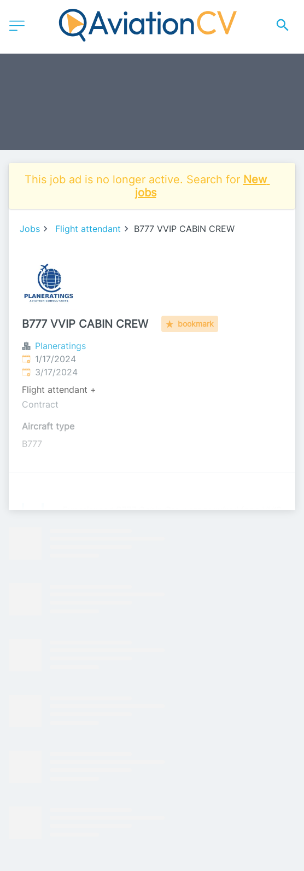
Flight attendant (88, 228)
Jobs (30, 228)
